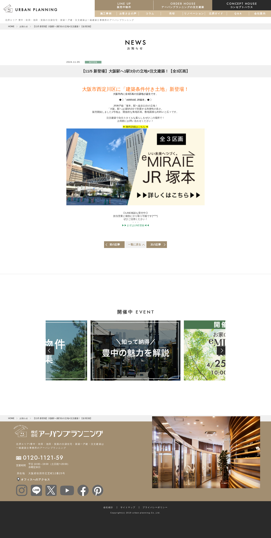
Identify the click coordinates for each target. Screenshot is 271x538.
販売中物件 (124, 5)
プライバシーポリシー (155, 507)
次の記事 (156, 244)
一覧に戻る (134, 244)
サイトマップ (128, 507)
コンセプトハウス (241, 5)
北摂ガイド (216, 13)
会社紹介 (108, 507)
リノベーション (194, 13)
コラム (150, 13)
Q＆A (238, 13)
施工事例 (106, 13)
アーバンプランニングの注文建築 (183, 5)
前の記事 (115, 244)
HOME (11, 26)
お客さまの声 (128, 13)
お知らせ (24, 26)
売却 (172, 13)
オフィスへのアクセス (35, 479)
